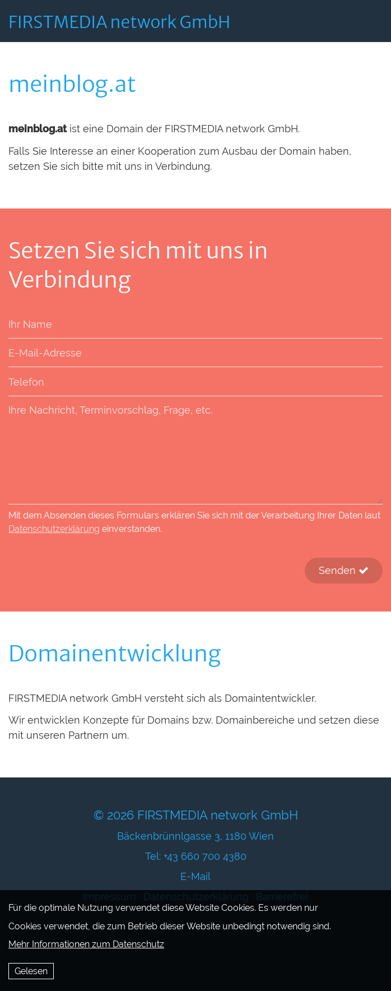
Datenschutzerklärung (54, 529)
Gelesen (31, 971)
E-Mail (195, 876)
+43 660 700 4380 (205, 856)
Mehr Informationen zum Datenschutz (86, 944)
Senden (344, 570)
